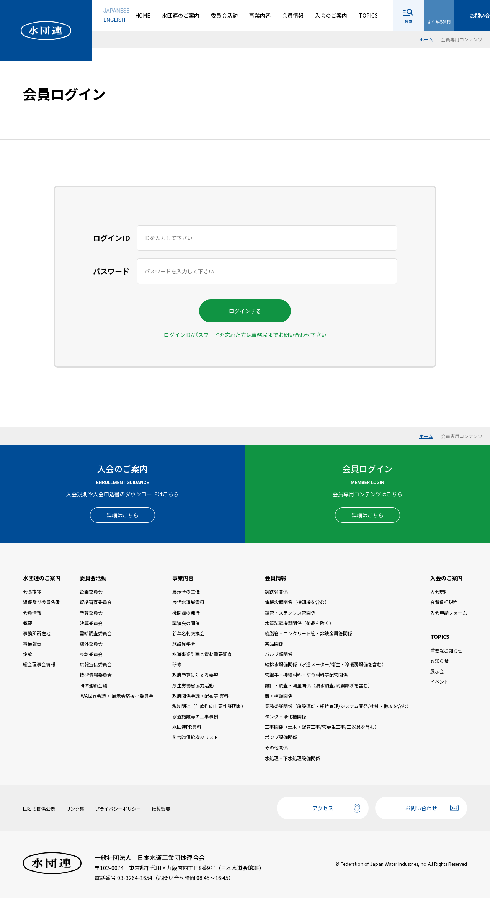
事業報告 (32, 643)
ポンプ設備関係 (281, 737)
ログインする (245, 311)
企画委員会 (91, 591)
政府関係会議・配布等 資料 (200, 695)
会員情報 (293, 15)
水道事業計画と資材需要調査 (202, 654)
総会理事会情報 (39, 664)
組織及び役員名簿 (41, 602)
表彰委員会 (91, 654)
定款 (27, 654)
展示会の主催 (186, 591)
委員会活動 (224, 15)
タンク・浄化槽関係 (285, 716)
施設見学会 (183, 643)
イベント (439, 681)
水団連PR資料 (186, 726)
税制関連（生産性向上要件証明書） (209, 706)
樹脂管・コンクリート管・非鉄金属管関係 (308, 633)
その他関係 (276, 747)
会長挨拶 (32, 591)
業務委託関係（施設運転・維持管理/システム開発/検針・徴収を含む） (338, 706)
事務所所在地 (37, 633)
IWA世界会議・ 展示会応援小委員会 (116, 695)
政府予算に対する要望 (195, 674)
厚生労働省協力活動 (193, 685)
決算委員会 (91, 623)
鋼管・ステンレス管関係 (290, 612)
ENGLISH (114, 20)
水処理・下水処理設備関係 (292, 758)
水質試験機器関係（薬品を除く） (299, 623)
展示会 (437, 671)
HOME (142, 15)
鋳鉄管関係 (276, 591)
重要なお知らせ (446, 650)
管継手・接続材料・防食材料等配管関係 (306, 674)
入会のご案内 (331, 15)
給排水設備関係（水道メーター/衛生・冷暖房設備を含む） (325, 664)
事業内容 (260, 15)
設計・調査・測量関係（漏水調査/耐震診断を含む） (318, 685)
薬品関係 (274, 643)
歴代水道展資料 (188, 602)
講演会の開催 (186, 623)
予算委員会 (91, 612)
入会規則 (439, 591)
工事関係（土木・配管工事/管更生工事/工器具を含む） (322, 726)
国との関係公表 (39, 808)
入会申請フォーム (448, 612)
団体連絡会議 (93, 685)
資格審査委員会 (96, 602)
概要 (27, 623)
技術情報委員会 (96, 674)
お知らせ (439, 661)
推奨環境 (161, 808)
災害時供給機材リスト (195, 737)
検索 (408, 21)
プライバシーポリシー (118, 808)
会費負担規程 (444, 602)
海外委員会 (91, 643)
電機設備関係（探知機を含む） (297, 602)
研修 (176, 664)
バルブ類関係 (278, 654)
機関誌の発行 (186, 612)
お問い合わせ (421, 808)
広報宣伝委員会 (96, 664)
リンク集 (75, 808)
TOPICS (368, 15)
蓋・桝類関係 (278, 695)
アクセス (322, 808)
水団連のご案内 (180, 15)
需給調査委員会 (96, 633)
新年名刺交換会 (188, 633)
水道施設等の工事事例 (195, 716)
